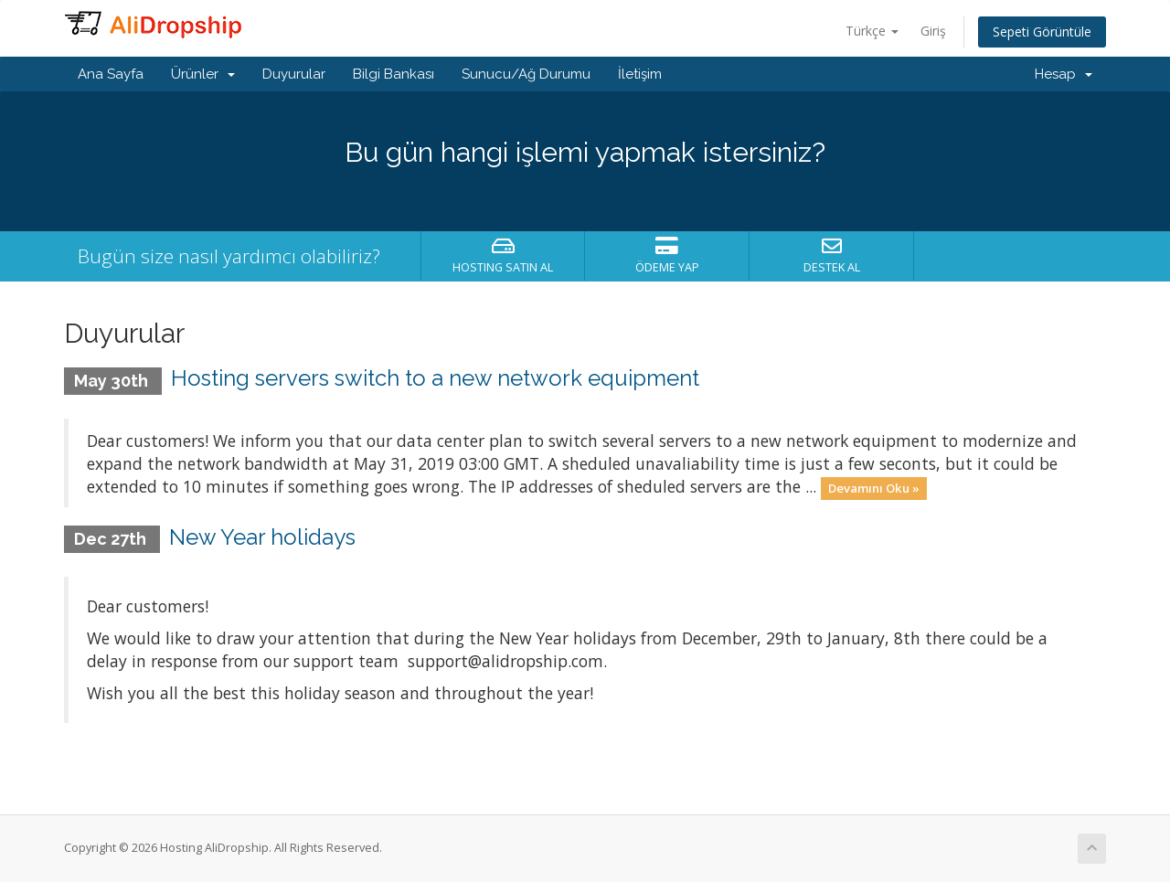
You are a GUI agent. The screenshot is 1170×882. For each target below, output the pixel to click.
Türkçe (872, 30)
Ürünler (203, 74)
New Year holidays (262, 537)
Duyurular (293, 74)
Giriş (933, 30)
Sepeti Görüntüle (1042, 31)
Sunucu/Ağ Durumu (526, 74)
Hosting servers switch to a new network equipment (435, 378)
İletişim (640, 74)
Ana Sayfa (111, 74)
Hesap (1063, 74)
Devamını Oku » (874, 488)
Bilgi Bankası (393, 74)
